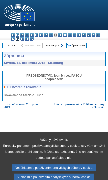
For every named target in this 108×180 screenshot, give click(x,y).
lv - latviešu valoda (70, 35)
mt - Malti (84, 35)
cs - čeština (22, 35)
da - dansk (27, 35)
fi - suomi (27, 39)
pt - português (98, 35)
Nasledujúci (52, 45)
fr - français (51, 35)
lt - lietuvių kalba (74, 35)
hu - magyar (79, 35)
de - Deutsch (32, 35)
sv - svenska (32, 39)
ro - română (13, 39)
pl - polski (93, 35)
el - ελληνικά (41, 35)
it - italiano (65, 35)
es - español (17, 35)
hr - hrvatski (60, 35)
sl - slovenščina (22, 39)
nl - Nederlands (89, 35)
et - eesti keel (36, 35)
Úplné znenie (79, 45)
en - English (46, 35)
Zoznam (12, 45)
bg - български (13, 35)
